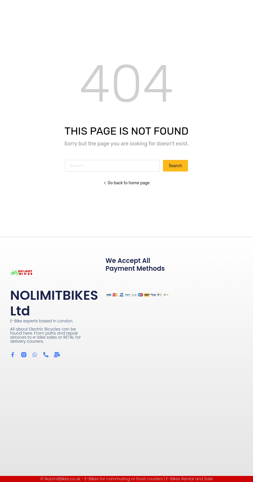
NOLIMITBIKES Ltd (54, 303)
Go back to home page (126, 182)
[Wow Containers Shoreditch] (126, 411)
